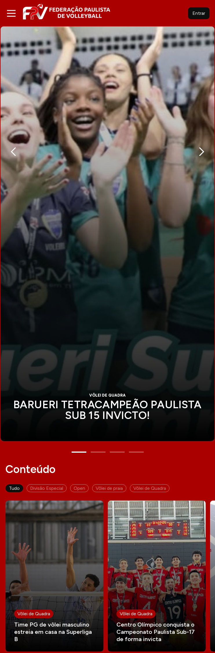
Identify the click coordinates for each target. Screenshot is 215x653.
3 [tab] (117, 440)
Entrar (198, 13)
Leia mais (54, 564)
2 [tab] (98, 440)
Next (201, 147)
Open (79, 476)
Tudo (14, 476)
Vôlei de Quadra (149, 476)
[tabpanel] (107, 227)
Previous (13, 147)
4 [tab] (136, 440)
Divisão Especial (46, 476)
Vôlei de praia (109, 476)
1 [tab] (79, 440)
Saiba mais (107, 227)
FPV (66, 11)
